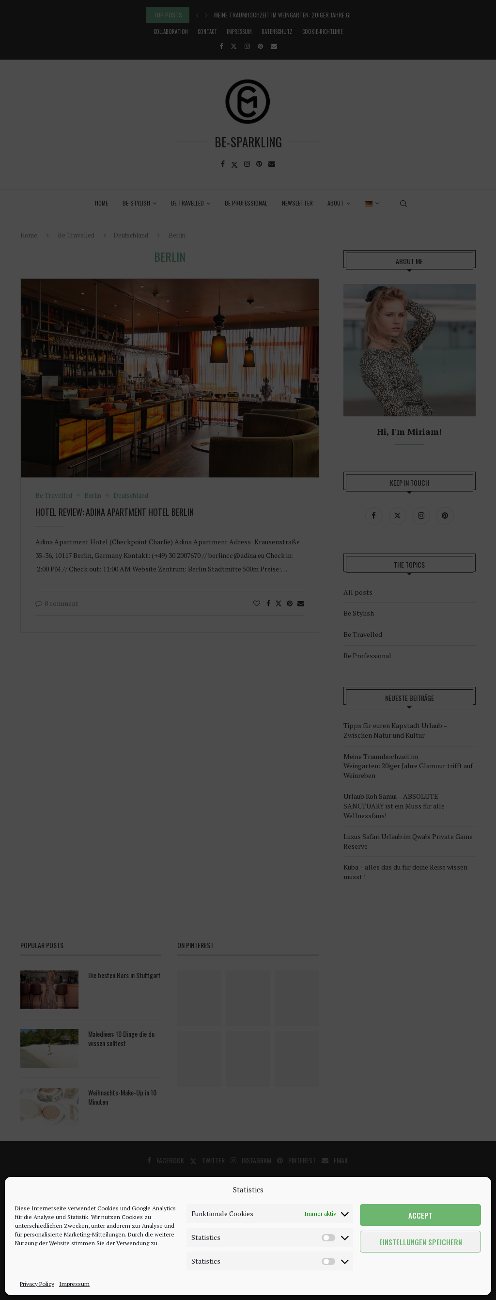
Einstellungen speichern (420, 1242)
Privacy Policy (37, 1283)
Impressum (74, 1283)
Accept (420, 1215)
